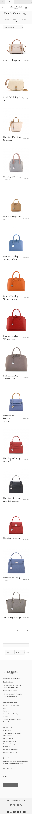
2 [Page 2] (17, 630)
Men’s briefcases (8, 738)
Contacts (6, 711)
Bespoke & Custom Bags (10, 749)
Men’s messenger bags (10, 741)
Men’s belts (6, 747)
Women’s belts (7, 736)
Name (5, 776)
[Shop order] (13, 27)
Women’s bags (7, 730)
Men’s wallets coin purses (10, 744)
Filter (26, 652)
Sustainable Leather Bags (11, 714)
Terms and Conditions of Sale (12, 719)
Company (6, 716)
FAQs (4, 708)
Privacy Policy (7, 722)
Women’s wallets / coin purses (12, 733)
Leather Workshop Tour (10, 752)
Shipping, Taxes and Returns (11, 705)
